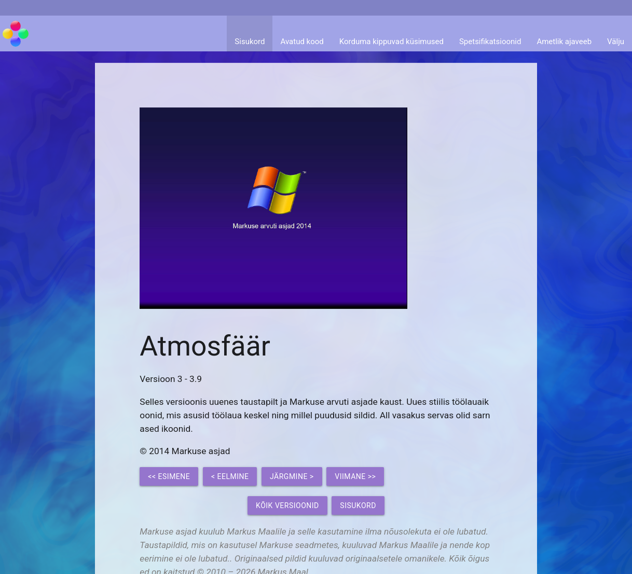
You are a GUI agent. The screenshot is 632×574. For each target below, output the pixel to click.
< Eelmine (230, 476)
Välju (615, 41)
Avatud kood (301, 41)
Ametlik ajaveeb (564, 41)
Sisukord (250, 41)
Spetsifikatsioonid (490, 41)
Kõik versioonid (287, 505)
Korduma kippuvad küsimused (391, 41)
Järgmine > (292, 476)
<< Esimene (169, 476)
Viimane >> (355, 476)
